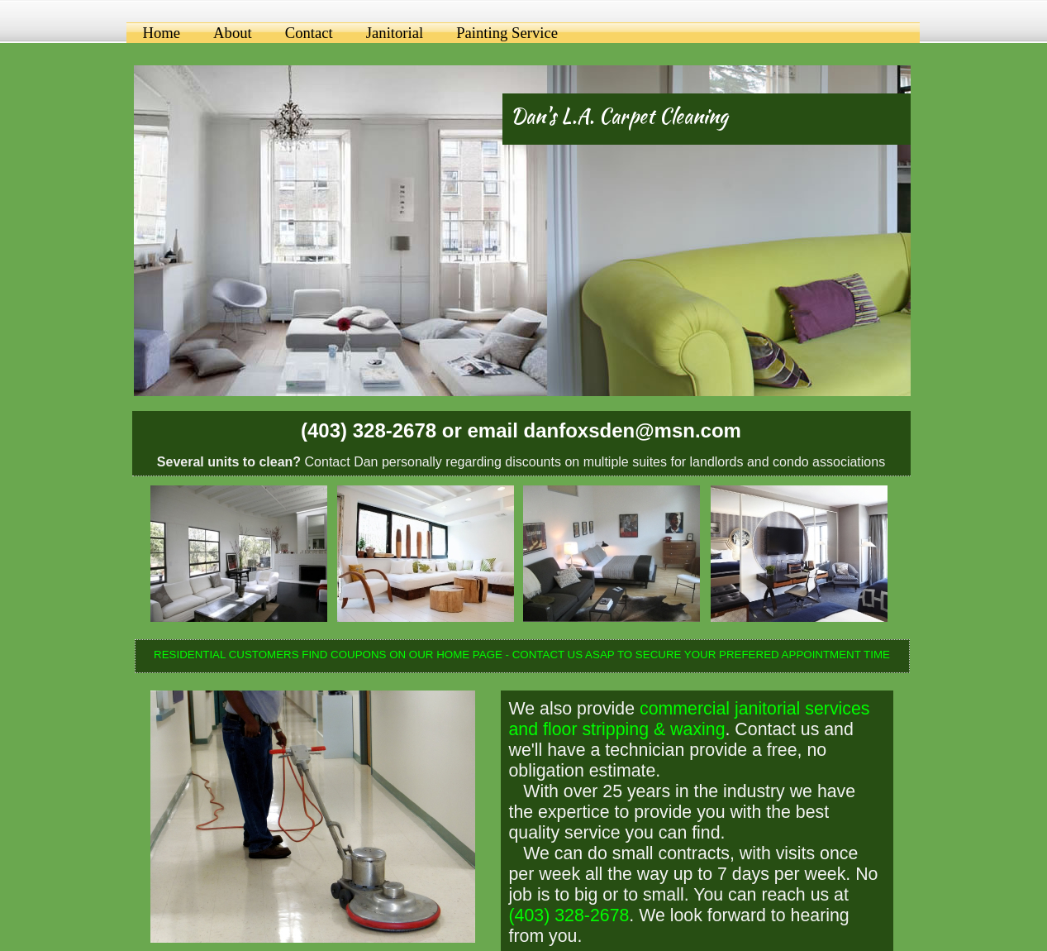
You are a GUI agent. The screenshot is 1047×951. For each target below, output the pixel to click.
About (232, 32)
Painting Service (507, 32)
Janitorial (394, 32)
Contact (309, 32)
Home (162, 32)
